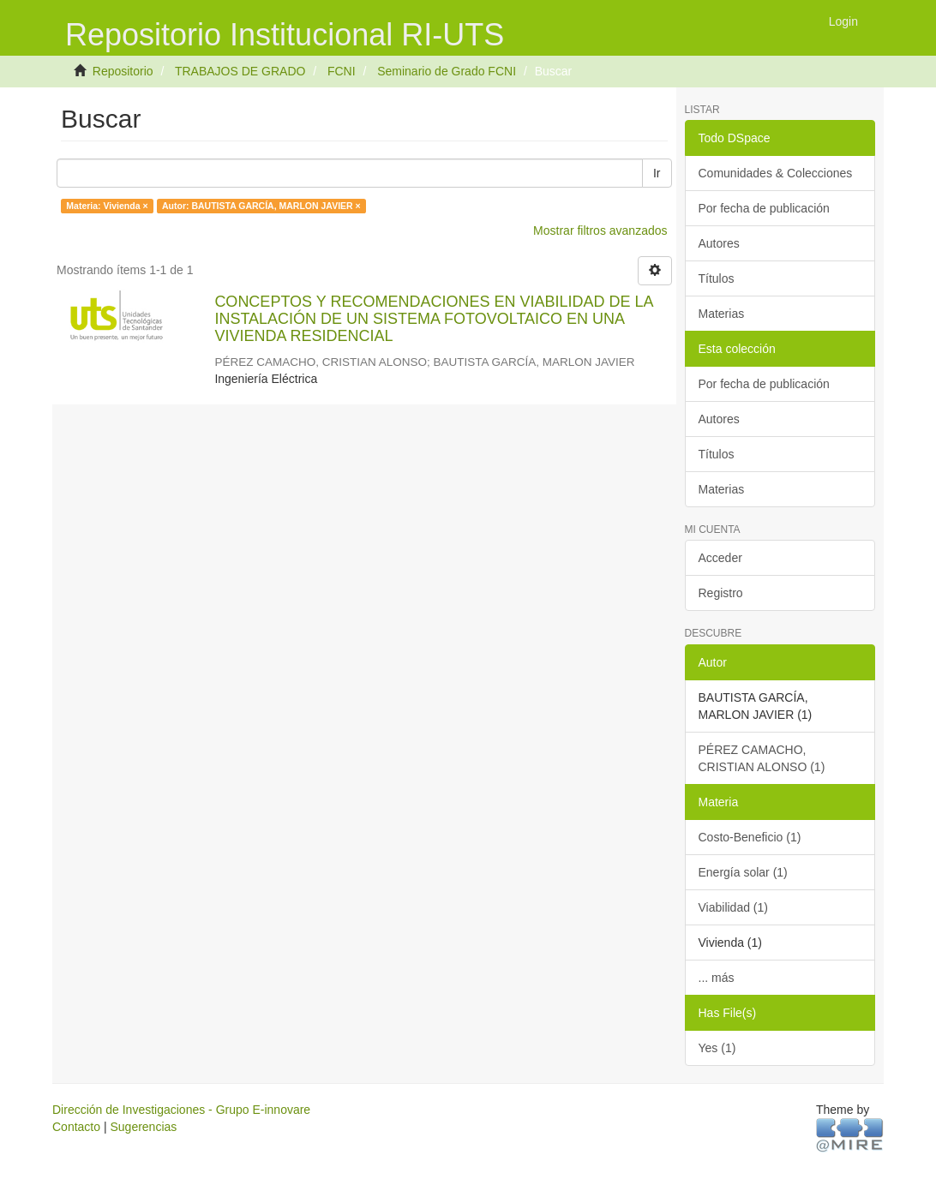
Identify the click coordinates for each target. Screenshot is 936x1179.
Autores (719, 243)
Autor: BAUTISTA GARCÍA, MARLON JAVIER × (261, 205)
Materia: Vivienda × (106, 205)
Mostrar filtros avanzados (600, 230)
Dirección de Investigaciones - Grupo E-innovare (181, 1109)
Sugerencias (143, 1127)
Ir (657, 173)
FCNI (341, 71)
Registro (721, 593)
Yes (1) (717, 1048)
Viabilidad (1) (733, 907)
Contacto (76, 1127)
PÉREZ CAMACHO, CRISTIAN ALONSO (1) (762, 758)
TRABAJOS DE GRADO (240, 71)
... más (717, 977)
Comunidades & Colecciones (776, 173)
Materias (722, 313)
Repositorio (123, 71)
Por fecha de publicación (764, 208)
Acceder (720, 558)
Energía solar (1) (743, 872)
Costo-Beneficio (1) (750, 837)
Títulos (717, 278)
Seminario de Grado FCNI (446, 71)
